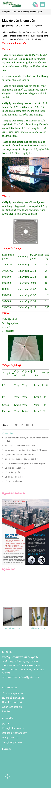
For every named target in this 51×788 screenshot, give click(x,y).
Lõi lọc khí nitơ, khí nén (14, 477)
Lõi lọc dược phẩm (12, 472)
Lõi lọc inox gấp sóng (13, 481)
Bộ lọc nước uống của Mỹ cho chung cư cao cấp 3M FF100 (26, 439)
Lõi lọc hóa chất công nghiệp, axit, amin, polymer (25, 463)
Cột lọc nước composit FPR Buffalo (19, 454)
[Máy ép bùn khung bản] (12, 4)
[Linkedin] (21, 425)
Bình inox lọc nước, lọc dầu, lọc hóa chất (21, 459)
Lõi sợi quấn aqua (12, 628)
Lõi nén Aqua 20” (38, 628)
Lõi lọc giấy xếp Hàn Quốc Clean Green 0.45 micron (26, 450)
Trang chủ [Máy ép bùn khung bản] (6, 12)
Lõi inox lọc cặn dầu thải (15, 468)
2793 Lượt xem (34, 26)
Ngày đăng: (8, 26)
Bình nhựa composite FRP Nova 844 (20, 445)
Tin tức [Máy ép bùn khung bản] (17, 12)
